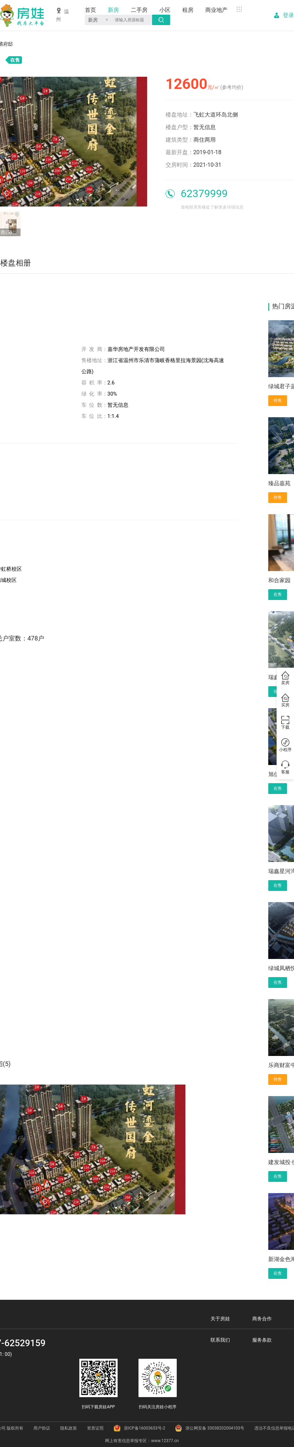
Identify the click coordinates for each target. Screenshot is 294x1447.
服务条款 (262, 1340)
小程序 (285, 745)
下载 (285, 723)
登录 (288, 15)
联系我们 (220, 1340)
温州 (62, 15)
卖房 (285, 678)
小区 (164, 10)
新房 (113, 10)
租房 (187, 10)
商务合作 (262, 1318)
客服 (285, 768)
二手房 (139, 10)
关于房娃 (220, 1318)
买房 (285, 701)
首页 (90, 10)
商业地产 (216, 10)
